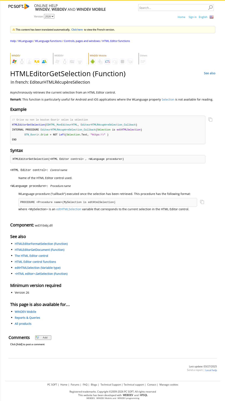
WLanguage (25, 41)
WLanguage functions (48, 41)
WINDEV (121, 398)
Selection (168, 99)
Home (181, 17)
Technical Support (111, 384)
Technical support (134, 384)
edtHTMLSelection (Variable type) (37, 269)
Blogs (94, 384)
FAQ (85, 384)
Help (13, 41)
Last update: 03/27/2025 (203, 367)
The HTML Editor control (31, 257)
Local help (211, 371)
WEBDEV (90, 398)
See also (209, 73)
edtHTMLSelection (68, 210)
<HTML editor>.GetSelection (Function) (41, 275)
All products (23, 325)
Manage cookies (168, 384)
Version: (39, 16)
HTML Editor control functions (35, 263)
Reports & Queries (27, 319)
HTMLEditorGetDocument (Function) (39, 251)
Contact (151, 384)
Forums (75, 384)
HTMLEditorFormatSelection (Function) (41, 245)
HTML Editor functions (116, 41)
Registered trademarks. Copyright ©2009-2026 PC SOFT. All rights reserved (112, 391)
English (203, 17)
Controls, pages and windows (82, 41)
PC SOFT (52, 384)
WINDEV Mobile (25, 313)
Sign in (193, 17)
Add (41, 338)
